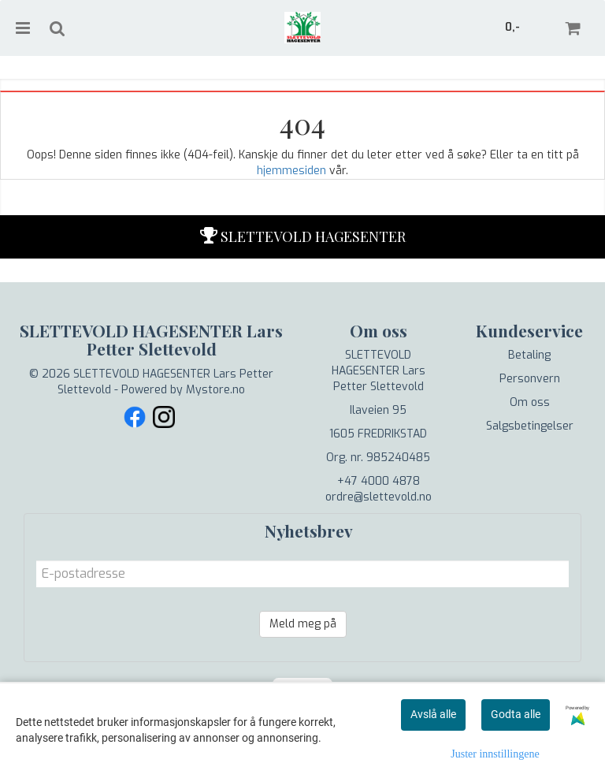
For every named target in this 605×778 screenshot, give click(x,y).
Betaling (529, 355)
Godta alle (515, 714)
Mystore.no (215, 389)
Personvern (529, 378)
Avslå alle (433, 714)
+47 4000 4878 (378, 481)
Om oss (530, 402)
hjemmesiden (291, 170)
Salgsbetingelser (529, 426)
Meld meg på (302, 623)
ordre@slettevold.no (378, 497)
